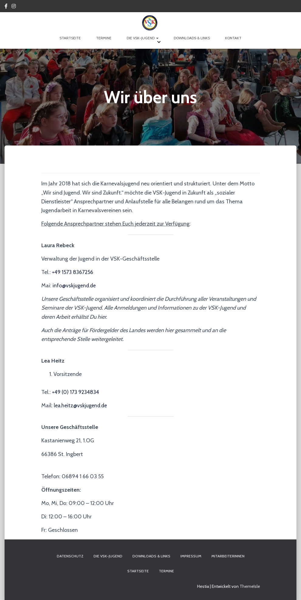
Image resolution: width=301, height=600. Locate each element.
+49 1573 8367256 (73, 272)
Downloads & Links (192, 38)
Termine (103, 38)
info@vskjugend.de (75, 285)
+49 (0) (61, 392)
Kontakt (233, 38)
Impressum (190, 556)
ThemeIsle (250, 586)
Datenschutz (70, 556)
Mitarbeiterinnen (228, 556)
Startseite (70, 38)
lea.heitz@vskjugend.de (81, 405)
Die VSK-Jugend (143, 38)
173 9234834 (85, 392)
